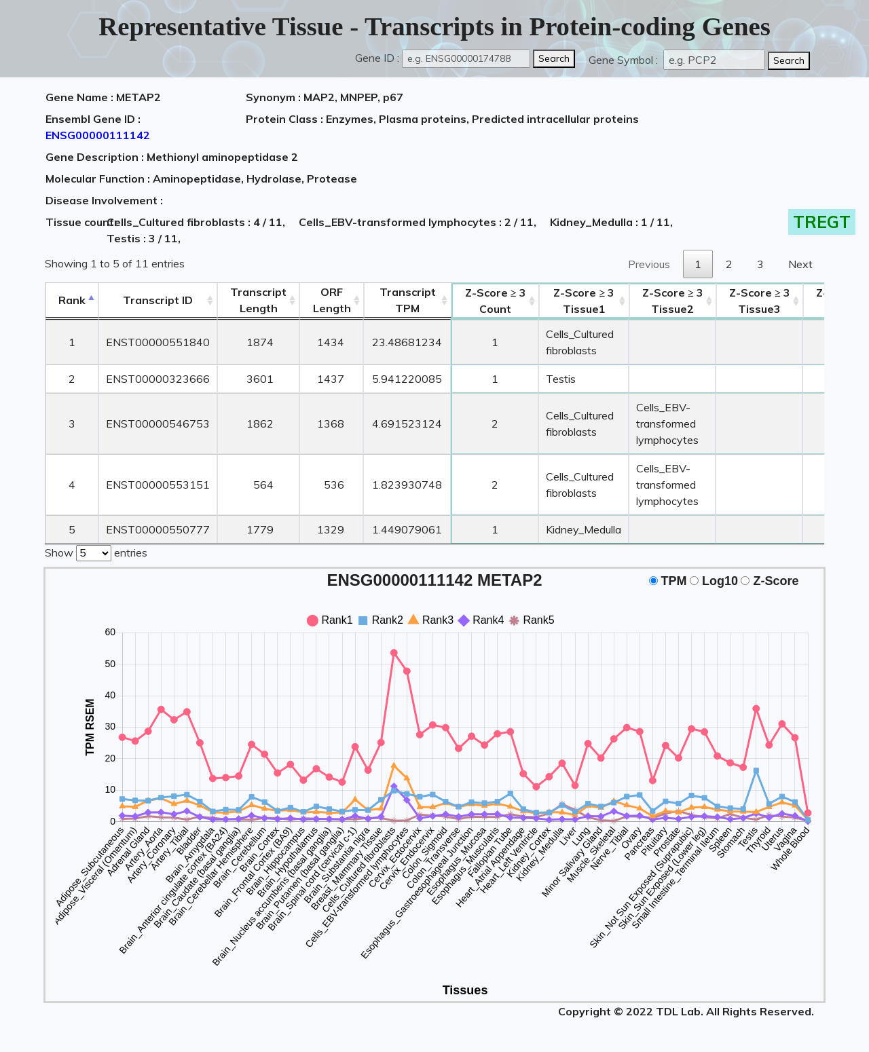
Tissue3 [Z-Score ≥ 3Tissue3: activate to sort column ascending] (759, 301)
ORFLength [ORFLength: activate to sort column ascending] (332, 300)
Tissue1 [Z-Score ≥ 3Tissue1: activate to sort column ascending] (583, 301)
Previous (649, 264)
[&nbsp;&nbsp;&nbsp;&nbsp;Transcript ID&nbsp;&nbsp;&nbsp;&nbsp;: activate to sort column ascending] (157, 300)
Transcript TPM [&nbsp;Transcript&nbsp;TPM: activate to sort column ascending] (408, 300)
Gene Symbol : (625, 60)
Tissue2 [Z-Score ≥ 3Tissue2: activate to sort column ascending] (672, 301)
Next (800, 264)
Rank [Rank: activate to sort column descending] (72, 300)
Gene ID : (377, 57)
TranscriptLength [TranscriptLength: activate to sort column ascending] (258, 300)
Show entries (96, 552)
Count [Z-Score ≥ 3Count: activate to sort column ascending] (495, 301)
